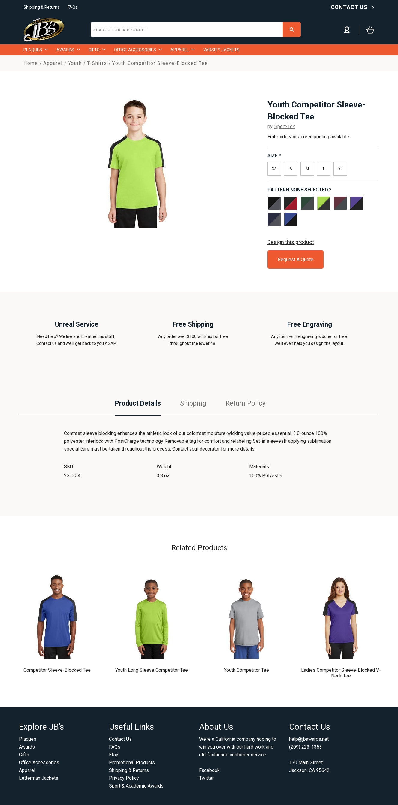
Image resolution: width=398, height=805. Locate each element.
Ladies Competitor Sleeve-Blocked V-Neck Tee (341, 673)
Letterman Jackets (38, 778)
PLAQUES (35, 49)
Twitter (206, 778)
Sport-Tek (284, 126)
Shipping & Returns (41, 7)
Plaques (27, 739)
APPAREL (182, 49)
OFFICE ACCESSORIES (138, 49)
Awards (27, 747)
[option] (136, 160)
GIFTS (97, 49)
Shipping (193, 403)
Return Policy (245, 403)
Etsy (113, 755)
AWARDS (68, 49)
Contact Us (120, 739)
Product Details (138, 403)
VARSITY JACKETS (221, 49)
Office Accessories (39, 762)
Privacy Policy (124, 778)
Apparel (27, 770)
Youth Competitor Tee (246, 670)
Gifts (24, 755)
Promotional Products (132, 762)
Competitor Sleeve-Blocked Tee (57, 670)
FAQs (72, 7)
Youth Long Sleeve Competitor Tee (151, 670)
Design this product (290, 242)
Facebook (209, 770)
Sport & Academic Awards (136, 786)
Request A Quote (295, 259)
